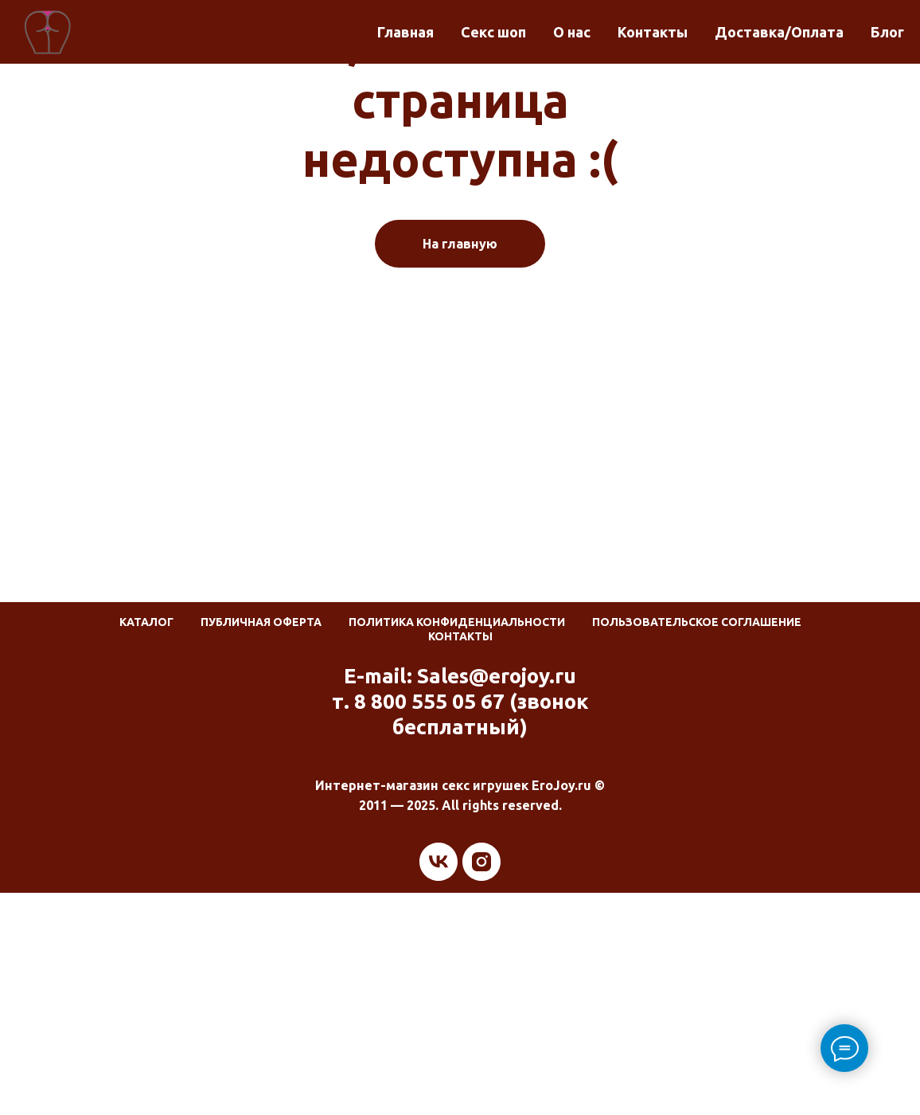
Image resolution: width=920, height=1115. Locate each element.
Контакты (653, 32)
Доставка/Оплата (779, 32)
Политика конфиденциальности (457, 622)
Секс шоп (493, 32)
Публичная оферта (261, 622)
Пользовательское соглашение (696, 622)
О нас (572, 32)
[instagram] (481, 862)
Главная (405, 32)
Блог (887, 32)
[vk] (438, 862)
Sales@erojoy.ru (496, 675)
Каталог (146, 622)
